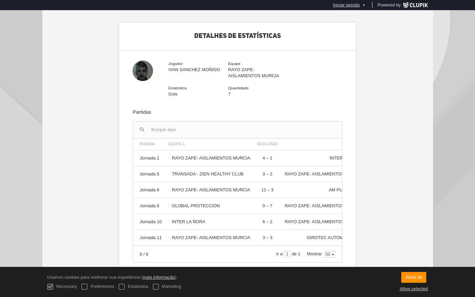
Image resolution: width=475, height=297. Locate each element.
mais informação (159, 277)
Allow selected (414, 288)
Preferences (98, 287)
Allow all (414, 277)
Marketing (167, 287)
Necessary (62, 287)
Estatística (133, 287)
